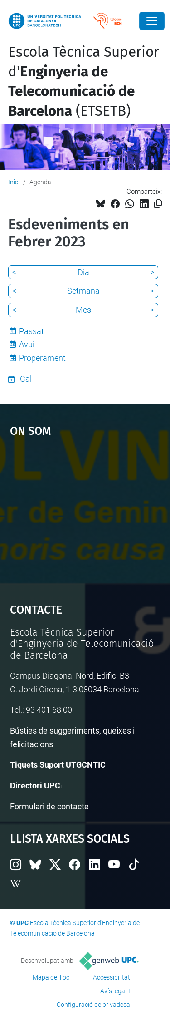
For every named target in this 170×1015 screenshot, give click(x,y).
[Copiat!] (158, 204)
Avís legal (113, 991)
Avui (26, 344)
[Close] (152, 21)
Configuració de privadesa (93, 1004)
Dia (83, 272)
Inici (13, 182)
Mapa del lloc (51, 977)
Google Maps (85, 516)
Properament (42, 358)
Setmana (83, 291)
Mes (83, 310)
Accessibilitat (111, 977)
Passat (31, 331)
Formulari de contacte (49, 806)
